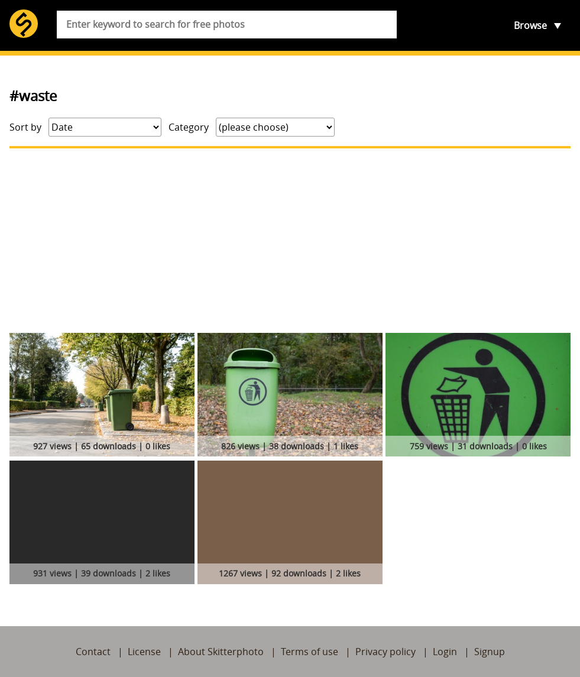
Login (445, 651)
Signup (489, 651)
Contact (93, 651)
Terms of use (309, 651)
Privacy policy (385, 651)
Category (189, 127)
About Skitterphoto (221, 651)
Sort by (25, 127)
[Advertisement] (290, 240)
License (144, 651)
